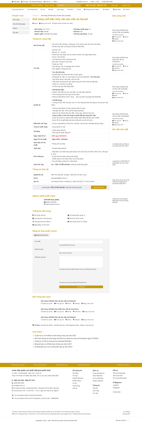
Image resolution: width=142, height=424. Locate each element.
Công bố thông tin (35, 1)
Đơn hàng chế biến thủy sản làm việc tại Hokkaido (58, 301)
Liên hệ (47, 1)
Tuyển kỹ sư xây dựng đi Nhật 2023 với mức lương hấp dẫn (120, 200)
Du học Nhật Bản (98, 378)
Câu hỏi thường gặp (19, 24)
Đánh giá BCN (126, 414)
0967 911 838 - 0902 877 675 (95, 5)
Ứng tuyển (113, 5)
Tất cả (126, 9)
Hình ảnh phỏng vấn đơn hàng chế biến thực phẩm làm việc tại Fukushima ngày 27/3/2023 (66, 338)
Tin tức (79, 9)
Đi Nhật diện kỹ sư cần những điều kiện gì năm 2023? (54, 347)
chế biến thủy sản (59, 325)
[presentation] (74, 276)
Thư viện (70, 9)
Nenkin (106, 9)
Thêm (55, 1)
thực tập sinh (90, 325)
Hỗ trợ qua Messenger (120, 378)
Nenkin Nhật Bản (98, 381)
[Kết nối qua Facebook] (127, 1)
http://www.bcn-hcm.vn (53, 204)
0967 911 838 (19, 380)
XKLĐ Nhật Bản (97, 375)
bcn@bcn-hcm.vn (19, 385)
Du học (43, 9)
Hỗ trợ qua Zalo (118, 375)
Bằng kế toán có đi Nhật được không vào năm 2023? (53, 344)
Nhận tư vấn (125, 5)
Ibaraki (82, 325)
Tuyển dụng (76, 386)
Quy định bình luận (62, 365)
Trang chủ (36, 15)
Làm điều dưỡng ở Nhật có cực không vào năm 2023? (120, 145)
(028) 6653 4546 (19, 383)
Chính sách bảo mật (40, 365)
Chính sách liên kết (84, 365)
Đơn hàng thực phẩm (72, 325)
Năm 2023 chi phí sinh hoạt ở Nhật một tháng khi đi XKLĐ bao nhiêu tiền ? (120, 181)
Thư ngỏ (24, 1)
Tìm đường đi (126, 411)
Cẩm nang (60, 9)
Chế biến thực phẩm (67, 23)
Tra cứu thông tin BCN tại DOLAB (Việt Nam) (27, 395)
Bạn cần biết (50, 5)
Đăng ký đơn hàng (123, 365)
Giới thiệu (16, 1)
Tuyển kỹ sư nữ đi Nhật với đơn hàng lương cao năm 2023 (55, 335)
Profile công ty (76, 380)
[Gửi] (79, 5)
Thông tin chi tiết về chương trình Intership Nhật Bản (53, 341)
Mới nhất (116, 9)
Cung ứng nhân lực (18, 9)
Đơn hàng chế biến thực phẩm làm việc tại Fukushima (60, 309)
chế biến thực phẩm (47, 325)
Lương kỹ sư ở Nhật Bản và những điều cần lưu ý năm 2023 (120, 162)
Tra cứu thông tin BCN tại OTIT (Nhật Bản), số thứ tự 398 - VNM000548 (35, 398)
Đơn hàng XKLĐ (33, 9)
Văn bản (51, 9)
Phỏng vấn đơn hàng (91, 9)
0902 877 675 (30, 380)
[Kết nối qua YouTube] (129, 1)
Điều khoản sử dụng (18, 365)
